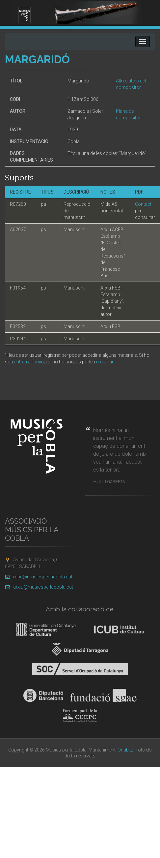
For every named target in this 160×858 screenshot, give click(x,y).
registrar (104, 361)
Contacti (143, 204)
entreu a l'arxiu (29, 361)
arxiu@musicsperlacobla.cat (39, 587)
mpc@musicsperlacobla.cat (38, 576)
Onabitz (125, 749)
